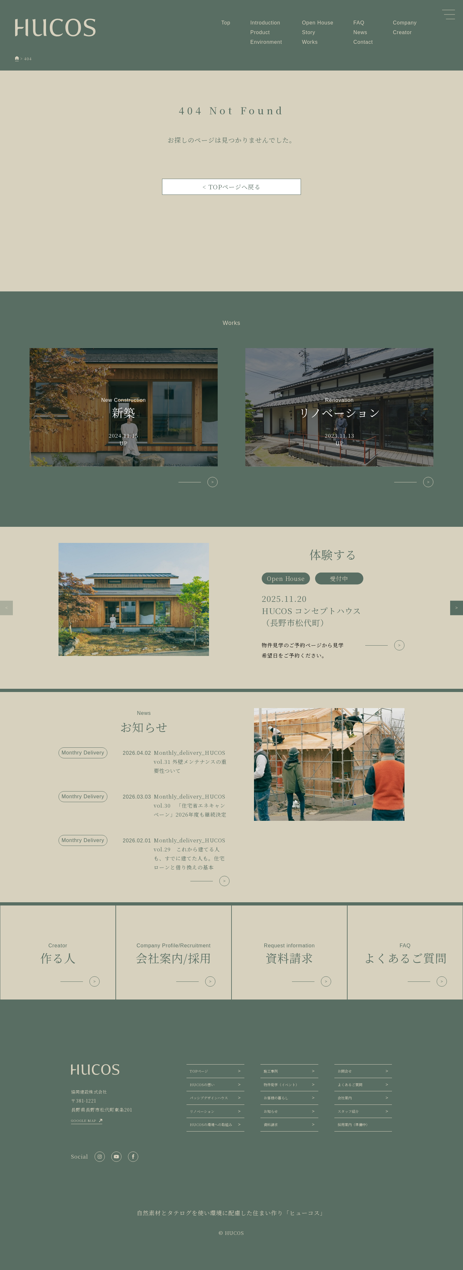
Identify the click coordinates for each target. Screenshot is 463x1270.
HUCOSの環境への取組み (211, 1124)
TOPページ (199, 1071)
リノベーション (202, 1111)
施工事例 (271, 1071)
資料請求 (271, 1124)
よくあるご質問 (350, 1084)
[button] (6, 608)
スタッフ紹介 (348, 1111)
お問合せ (345, 1071)
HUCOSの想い (202, 1084)
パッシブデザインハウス (209, 1097)
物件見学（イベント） (281, 1084)
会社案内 (345, 1097)
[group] (231, 602)
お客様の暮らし (276, 1097)
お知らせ (271, 1111)
